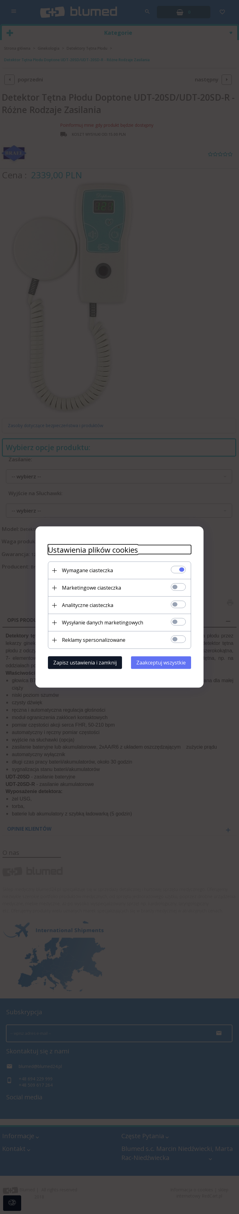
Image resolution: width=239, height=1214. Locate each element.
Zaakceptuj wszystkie (161, 662)
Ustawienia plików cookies (93, 549)
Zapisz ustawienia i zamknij (85, 662)
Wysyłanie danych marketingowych (102, 622)
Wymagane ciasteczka (87, 570)
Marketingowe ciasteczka (91, 587)
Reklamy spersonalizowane (93, 640)
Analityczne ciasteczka (87, 605)
